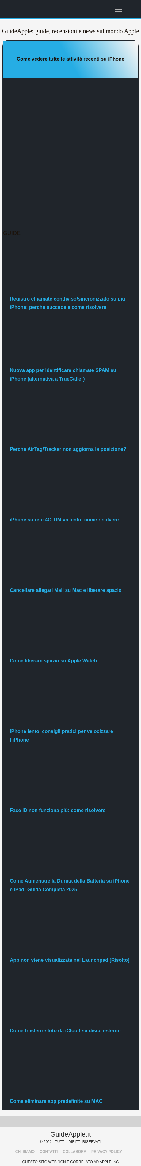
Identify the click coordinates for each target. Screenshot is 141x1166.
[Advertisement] (70, 153)
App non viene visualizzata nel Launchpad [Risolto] (69, 960)
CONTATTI (49, 1151)
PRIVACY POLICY (106, 1151)
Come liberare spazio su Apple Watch (53, 660)
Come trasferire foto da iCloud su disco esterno (65, 1030)
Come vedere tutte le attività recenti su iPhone (70, 59)
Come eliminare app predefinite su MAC (56, 1101)
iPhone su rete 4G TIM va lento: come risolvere (64, 519)
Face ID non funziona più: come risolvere (57, 810)
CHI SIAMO (25, 1151)
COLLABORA (74, 1151)
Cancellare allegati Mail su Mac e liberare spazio (66, 590)
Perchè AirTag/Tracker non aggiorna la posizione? (68, 449)
